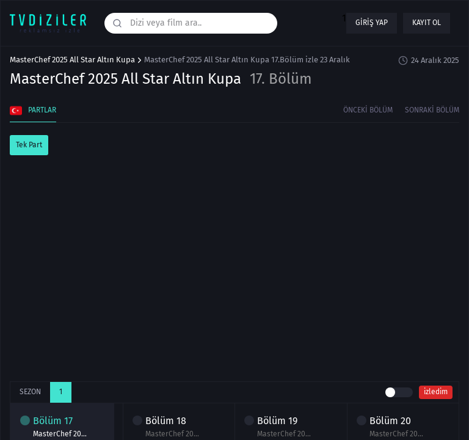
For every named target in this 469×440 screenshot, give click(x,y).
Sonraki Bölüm (432, 110)
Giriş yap (371, 22)
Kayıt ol (426, 22)
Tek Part (29, 145)
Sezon (30, 391)
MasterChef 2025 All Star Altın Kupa (72, 60)
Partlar (33, 111)
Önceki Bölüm (368, 110)
